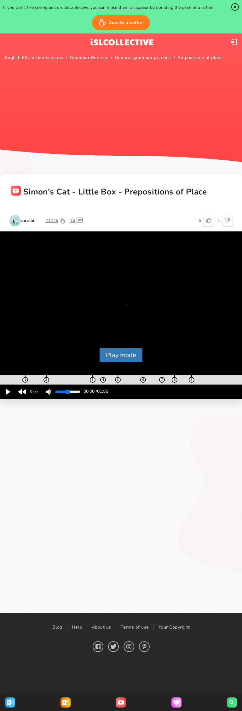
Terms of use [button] (135, 627)
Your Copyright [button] (174, 627)
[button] (121, 22)
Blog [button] (57, 627)
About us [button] (101, 627)
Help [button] (77, 627)
